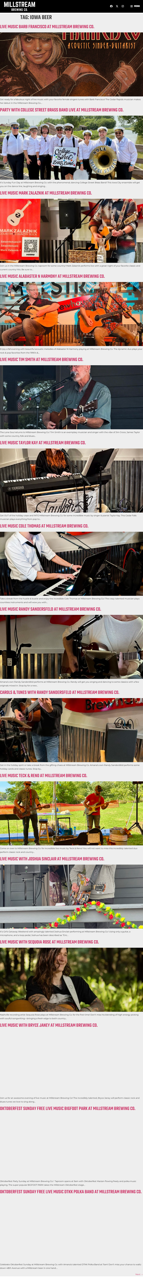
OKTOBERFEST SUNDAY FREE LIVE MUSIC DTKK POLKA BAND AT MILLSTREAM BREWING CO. (71, 1192)
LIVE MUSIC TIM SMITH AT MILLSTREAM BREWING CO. (41, 359)
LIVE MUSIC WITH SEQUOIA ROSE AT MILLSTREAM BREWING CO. (49, 942)
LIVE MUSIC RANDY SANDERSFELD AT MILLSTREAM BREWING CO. (50, 609)
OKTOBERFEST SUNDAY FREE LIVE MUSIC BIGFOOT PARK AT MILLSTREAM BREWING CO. (67, 1108)
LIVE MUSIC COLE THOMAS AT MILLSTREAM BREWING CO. (44, 526)
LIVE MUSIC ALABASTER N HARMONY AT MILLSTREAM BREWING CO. (52, 276)
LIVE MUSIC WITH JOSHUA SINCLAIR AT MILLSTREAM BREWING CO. (52, 859)
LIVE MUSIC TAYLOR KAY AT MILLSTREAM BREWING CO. (43, 443)
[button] (135, 6)
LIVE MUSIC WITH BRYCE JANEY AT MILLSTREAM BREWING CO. (49, 1025)
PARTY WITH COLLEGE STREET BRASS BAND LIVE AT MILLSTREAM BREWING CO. (62, 110)
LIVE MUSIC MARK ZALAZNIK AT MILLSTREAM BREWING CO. (46, 193)
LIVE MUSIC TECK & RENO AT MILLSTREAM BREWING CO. (43, 776)
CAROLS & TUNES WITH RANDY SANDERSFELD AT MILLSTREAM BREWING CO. (59, 692)
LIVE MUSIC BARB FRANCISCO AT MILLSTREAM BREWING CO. (47, 27)
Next (139, 1274)
